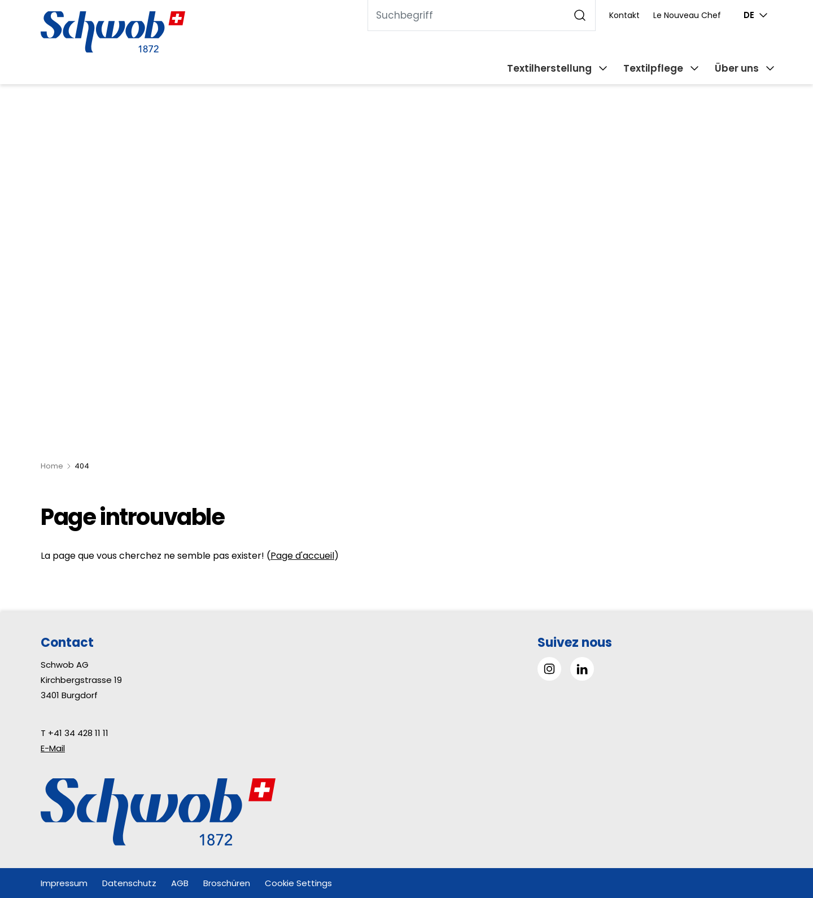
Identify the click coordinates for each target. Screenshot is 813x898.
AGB (180, 883)
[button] (779, 827)
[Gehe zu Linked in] (582, 669)
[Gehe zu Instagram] (549, 669)
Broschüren (226, 883)
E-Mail (53, 748)
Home (52, 466)
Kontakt (624, 15)
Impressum (64, 883)
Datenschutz (129, 883)
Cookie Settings (298, 883)
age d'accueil (305, 555)
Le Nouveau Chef (687, 15)
